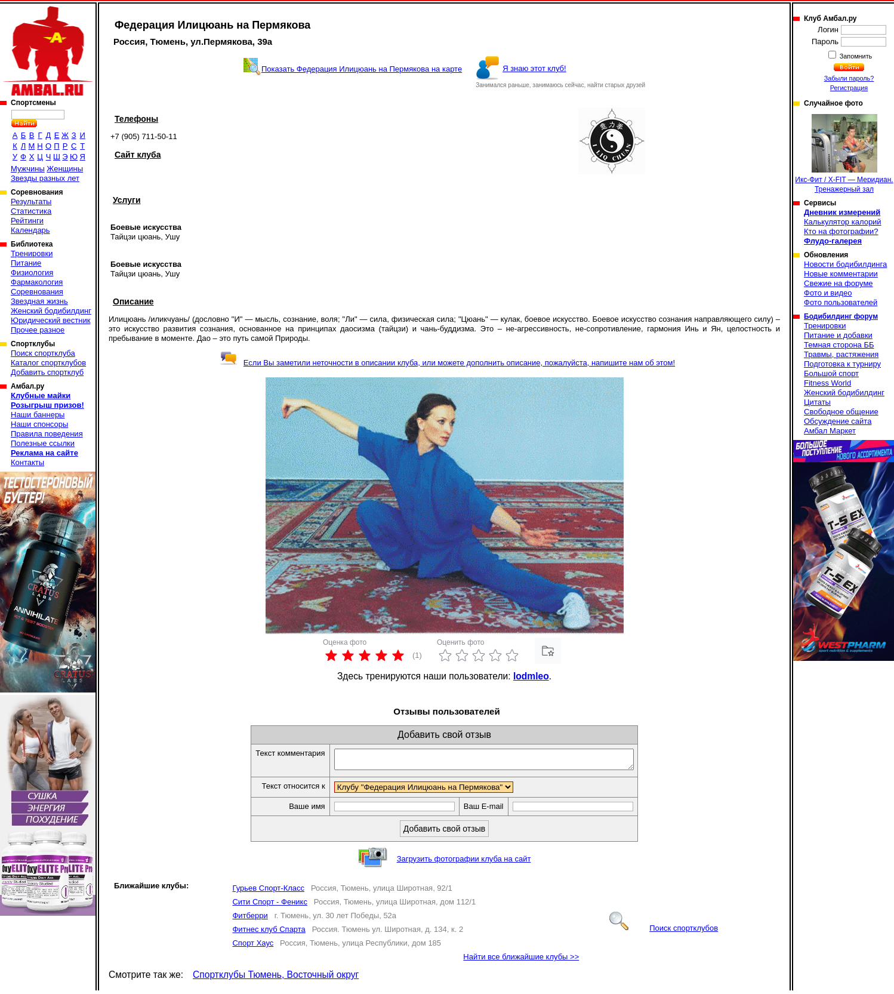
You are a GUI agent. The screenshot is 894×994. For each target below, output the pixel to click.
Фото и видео (828, 292)
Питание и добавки (838, 335)
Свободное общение (841, 411)
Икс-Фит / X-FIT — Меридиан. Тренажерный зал (844, 153)
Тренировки (32, 253)
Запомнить (855, 56)
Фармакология (37, 282)
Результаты (31, 201)
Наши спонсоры (39, 424)
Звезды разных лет (45, 178)
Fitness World (827, 382)
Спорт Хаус (252, 946)
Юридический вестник (50, 320)
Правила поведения (47, 433)
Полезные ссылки (43, 443)
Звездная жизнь (39, 301)
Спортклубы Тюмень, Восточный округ (276, 978)
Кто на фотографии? (841, 231)
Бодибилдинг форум (841, 316)
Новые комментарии (841, 273)
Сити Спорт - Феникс (269, 905)
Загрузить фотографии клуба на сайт (464, 862)
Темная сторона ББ (839, 344)
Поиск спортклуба (43, 353)
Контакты (27, 462)
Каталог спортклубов (48, 362)
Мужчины (28, 168)
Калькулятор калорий (842, 221)
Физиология (32, 272)
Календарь (30, 230)
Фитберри (249, 919)
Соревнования (37, 291)
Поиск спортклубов (663, 931)
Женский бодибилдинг (51, 310)
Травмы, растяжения (841, 354)
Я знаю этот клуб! (534, 68)
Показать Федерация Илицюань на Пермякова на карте (361, 68)
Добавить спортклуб (47, 372)
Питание (26, 262)
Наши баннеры (37, 414)
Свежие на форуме (838, 283)
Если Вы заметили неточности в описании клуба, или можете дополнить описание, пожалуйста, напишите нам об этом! (447, 362)
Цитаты (817, 402)
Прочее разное (37, 329)
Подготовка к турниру (842, 363)
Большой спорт (831, 373)
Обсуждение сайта (837, 421)
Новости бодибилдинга (845, 264)
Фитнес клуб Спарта (268, 932)
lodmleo (531, 676)
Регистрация (849, 87)
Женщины (65, 168)
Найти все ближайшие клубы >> (521, 960)
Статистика (31, 211)
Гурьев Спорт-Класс (268, 891)
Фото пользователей (840, 302)
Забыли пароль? (849, 78)
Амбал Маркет (830, 430)
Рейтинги (27, 220)
